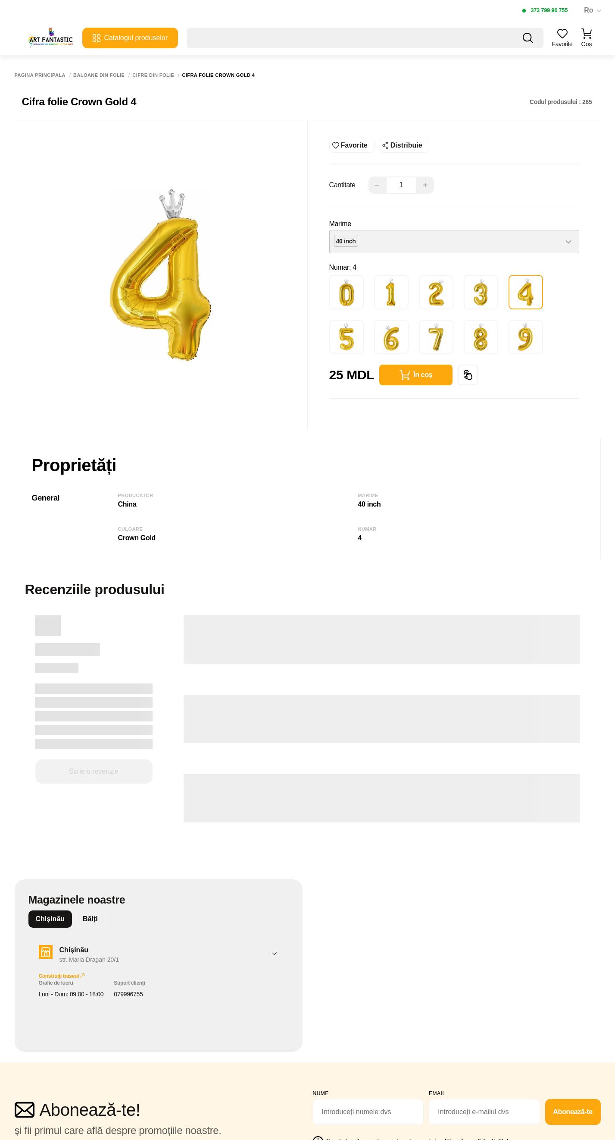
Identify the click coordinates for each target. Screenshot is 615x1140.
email (437, 1093)
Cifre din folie (153, 75)
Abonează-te (573, 1111)
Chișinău (50, 919)
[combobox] (454, 241)
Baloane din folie (99, 75)
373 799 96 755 (549, 10)
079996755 (128, 994)
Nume (321, 1093)
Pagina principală (40, 75)
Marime (340, 223)
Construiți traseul (62, 976)
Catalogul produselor (130, 38)
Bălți (90, 919)
